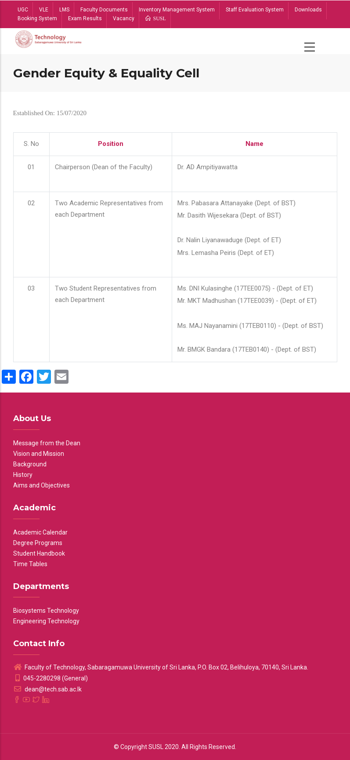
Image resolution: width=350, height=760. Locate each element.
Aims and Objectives (41, 485)
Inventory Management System (177, 10)
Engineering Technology (46, 621)
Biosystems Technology (46, 610)
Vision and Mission (38, 453)
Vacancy (123, 18)
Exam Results (85, 18)
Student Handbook (39, 553)
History (22, 474)
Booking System (37, 18)
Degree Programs (37, 542)
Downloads (308, 10)
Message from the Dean (46, 443)
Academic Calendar (40, 532)
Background (30, 464)
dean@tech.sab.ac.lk (47, 689)
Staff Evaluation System (255, 10)
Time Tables (30, 563)
